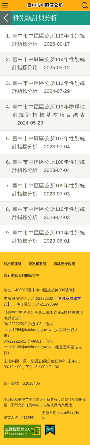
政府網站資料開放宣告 (22, 275)
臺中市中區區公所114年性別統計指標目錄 (42, 63)
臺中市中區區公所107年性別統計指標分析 (42, 142)
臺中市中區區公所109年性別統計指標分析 (42, 190)
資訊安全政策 (64, 264)
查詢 (84, 5)
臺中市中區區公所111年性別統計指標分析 (42, 237)
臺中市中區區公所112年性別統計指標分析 (42, 87)
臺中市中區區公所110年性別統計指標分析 (42, 213)
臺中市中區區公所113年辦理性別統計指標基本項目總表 (42, 115)
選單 (5, 5)
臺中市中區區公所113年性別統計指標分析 (42, 40)
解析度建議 (13, 264)
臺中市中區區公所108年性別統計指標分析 (42, 166)
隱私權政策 (38, 264)
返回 (6, 18)
